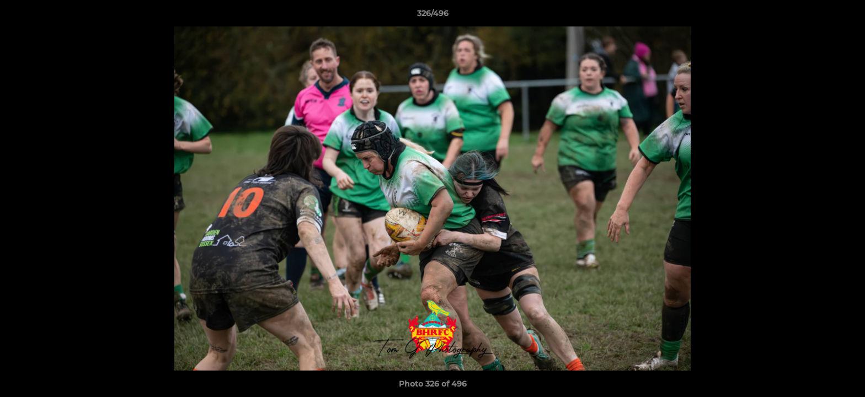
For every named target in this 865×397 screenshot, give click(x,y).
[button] (845, 16)
